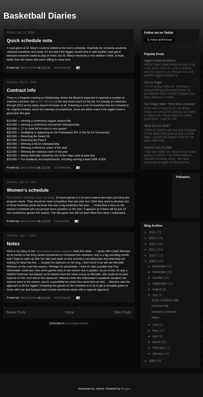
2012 (152, 243)
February (158, 347)
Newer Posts (16, 312)
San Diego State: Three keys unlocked (169, 104)
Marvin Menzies (44, 101)
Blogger (125, 388)
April (155, 336)
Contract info (21, 90)
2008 (152, 361)
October (158, 277)
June (155, 324)
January (158, 353)
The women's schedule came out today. (31, 197)
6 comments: (62, 221)
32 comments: (63, 297)
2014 (152, 232)
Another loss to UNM (157, 147)
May (155, 330)
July (155, 295)
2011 (152, 249)
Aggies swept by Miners (160, 60)
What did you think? (157, 125)
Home (69, 312)
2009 (152, 261)
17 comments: (63, 167)
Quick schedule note (29, 40)
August (157, 289)
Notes (13, 243)
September (159, 283)
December (159, 266)
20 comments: (63, 67)
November (159, 272)
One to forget (153, 82)
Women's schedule (28, 190)
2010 (152, 255)
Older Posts (122, 312)
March (156, 342)
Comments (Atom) (77, 323)
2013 (152, 238)
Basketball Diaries (39, 15)
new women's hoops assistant (54, 251)
